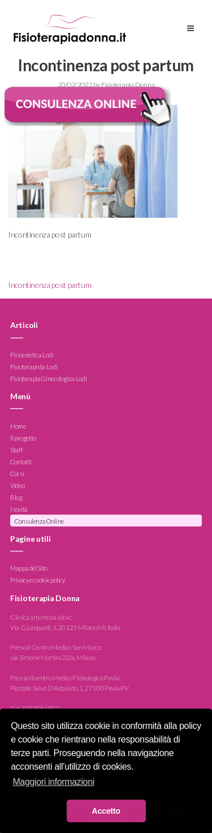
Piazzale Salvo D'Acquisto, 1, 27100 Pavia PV (69, 688)
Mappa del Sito (28, 568)
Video (17, 485)
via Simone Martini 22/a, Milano (53, 657)
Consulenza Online (39, 521)
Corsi (17, 473)
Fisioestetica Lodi (32, 355)
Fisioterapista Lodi (33, 366)
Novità (19, 509)
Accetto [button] (106, 810)
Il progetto (23, 438)
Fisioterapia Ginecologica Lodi (48, 378)
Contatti (21, 461)
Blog (16, 497)
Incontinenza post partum (49, 285)
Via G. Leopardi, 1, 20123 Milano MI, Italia (65, 627)
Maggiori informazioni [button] (53, 782)
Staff (16, 450)
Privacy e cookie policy (37, 580)
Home (18, 426)
